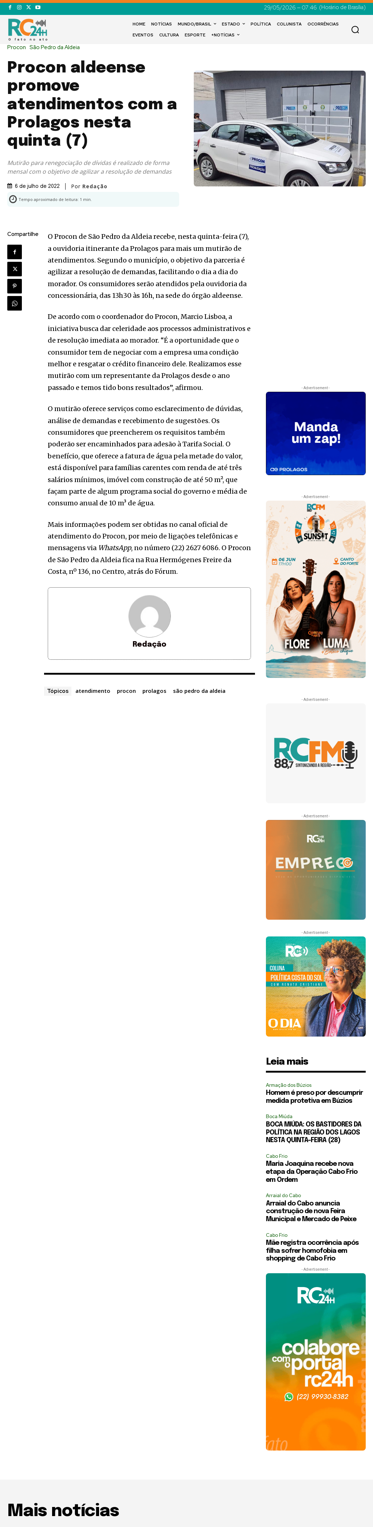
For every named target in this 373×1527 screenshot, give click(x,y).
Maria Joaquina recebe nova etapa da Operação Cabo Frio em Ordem (311, 1172)
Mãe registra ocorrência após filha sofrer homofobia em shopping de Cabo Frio (312, 1251)
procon (126, 690)
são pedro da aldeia (199, 690)
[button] (355, 29)
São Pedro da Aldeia (56, 47)
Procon (18, 47)
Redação (94, 186)
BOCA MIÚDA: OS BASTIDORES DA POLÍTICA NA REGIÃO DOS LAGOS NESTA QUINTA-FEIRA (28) (313, 1132)
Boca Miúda (279, 1116)
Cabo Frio (276, 1156)
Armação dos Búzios (288, 1085)
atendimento (92, 690)
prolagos (154, 690)
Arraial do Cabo (283, 1195)
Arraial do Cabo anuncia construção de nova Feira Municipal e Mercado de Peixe (311, 1211)
